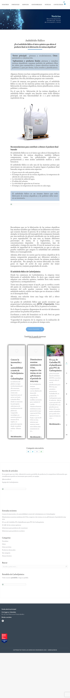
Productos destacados (8, 550)
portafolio (14, 578)
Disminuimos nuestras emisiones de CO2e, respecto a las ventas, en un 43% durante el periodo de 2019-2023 (36, 370)
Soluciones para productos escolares (13, 531)
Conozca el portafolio (35, 326)
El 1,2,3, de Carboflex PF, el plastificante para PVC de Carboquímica (55, 365)
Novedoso (5, 541)
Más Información (16, 436)
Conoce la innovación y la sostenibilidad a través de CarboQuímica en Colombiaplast (17, 369)
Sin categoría (6, 553)
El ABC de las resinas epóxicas (11, 525)
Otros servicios (6, 547)
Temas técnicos (7, 556)
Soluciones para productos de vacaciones (15, 528)
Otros (4, 544)
